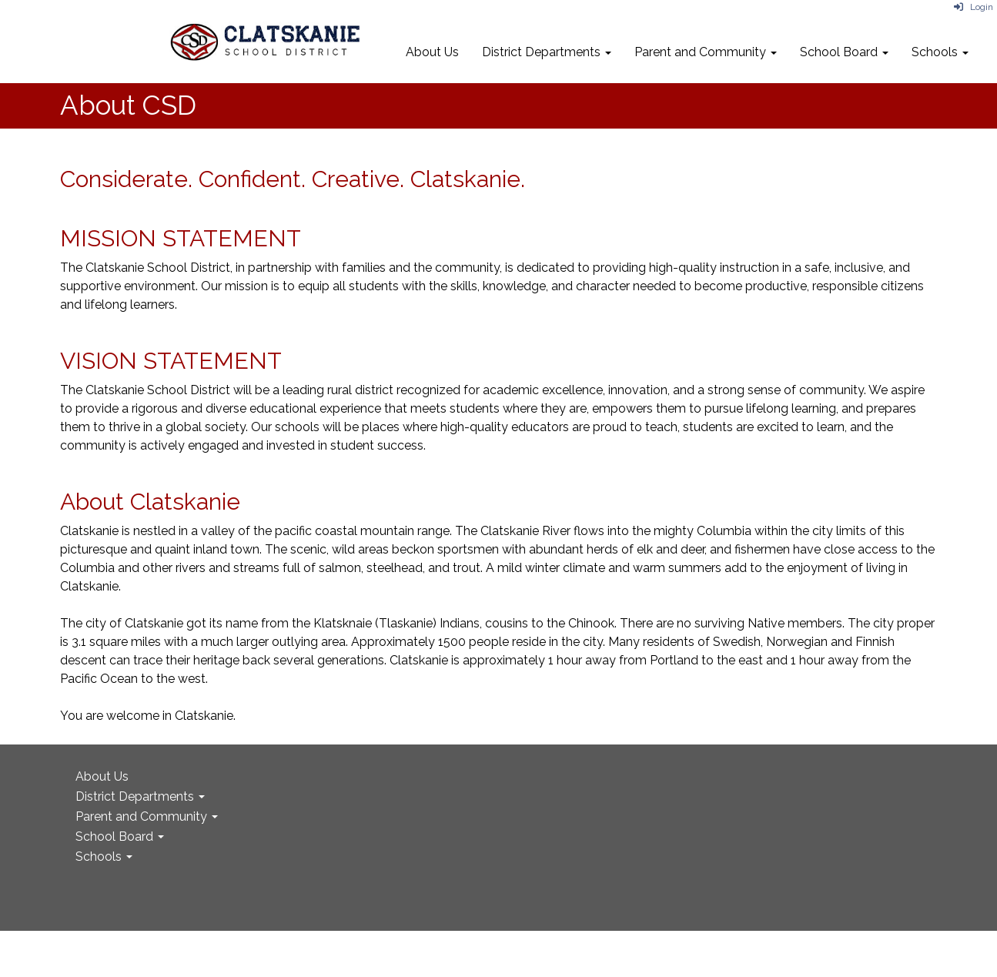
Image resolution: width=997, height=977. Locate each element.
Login (973, 7)
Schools (940, 52)
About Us (432, 52)
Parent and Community (705, 52)
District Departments (546, 52)
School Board (844, 52)
